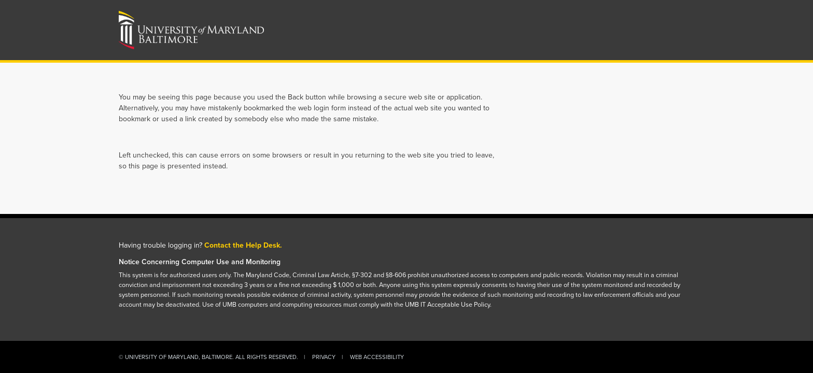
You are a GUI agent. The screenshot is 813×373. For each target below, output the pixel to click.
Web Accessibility (377, 357)
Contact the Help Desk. (243, 245)
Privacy (323, 357)
